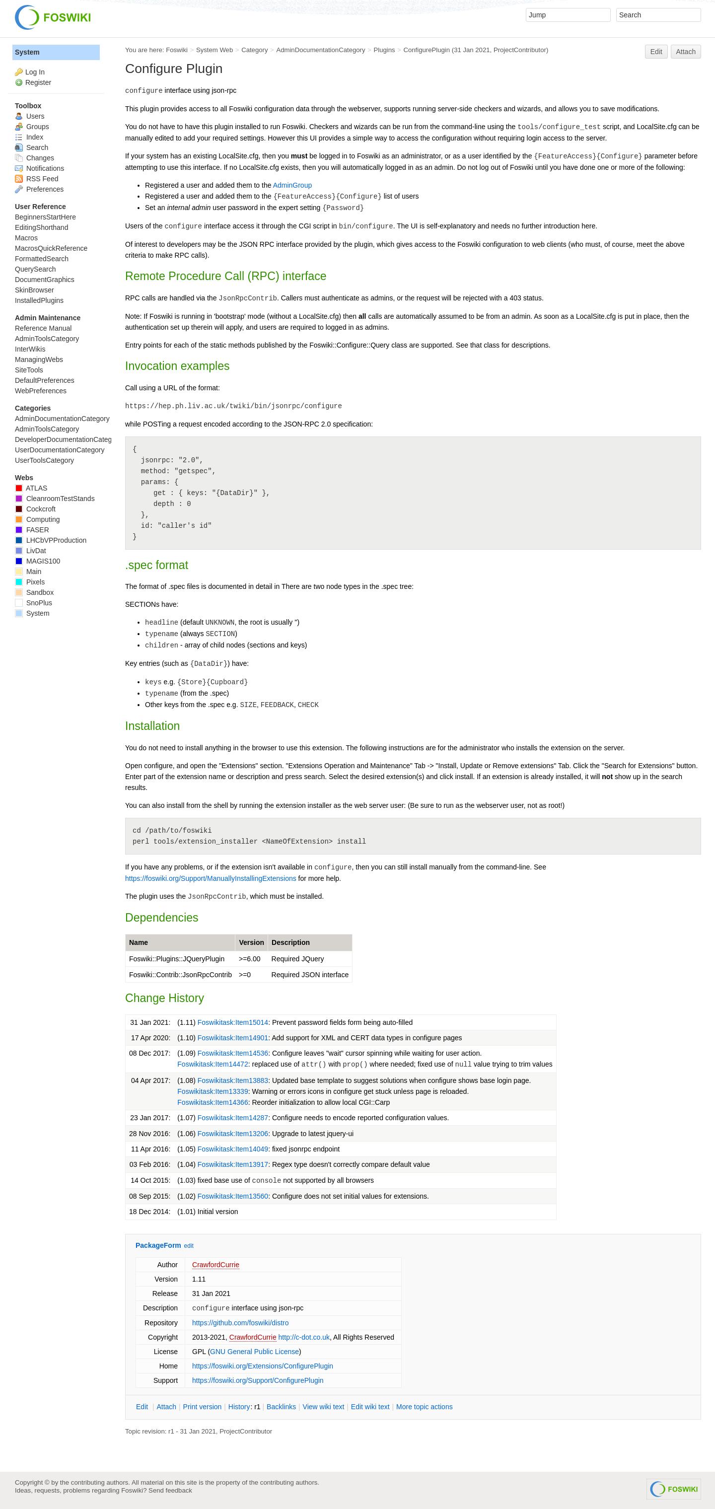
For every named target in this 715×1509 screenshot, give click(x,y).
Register (38, 82)
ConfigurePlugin (426, 50)
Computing (37, 519)
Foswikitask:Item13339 (212, 1091)
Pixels (30, 582)
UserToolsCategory (44, 460)
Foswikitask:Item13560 (233, 1196)
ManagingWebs (39, 359)
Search (31, 147)
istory (239, 1407)
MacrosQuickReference (51, 248)
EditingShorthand (41, 227)
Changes (34, 158)
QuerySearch (35, 269)
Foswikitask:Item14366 (212, 1102)
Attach (686, 52)
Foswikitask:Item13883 (233, 1080)
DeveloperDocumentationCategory (68, 439)
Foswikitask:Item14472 (212, 1064)
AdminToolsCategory (47, 339)
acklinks (281, 1407)
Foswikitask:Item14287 (233, 1118)
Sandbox (34, 592)
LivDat (30, 551)
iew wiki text (324, 1407)
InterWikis (30, 349)
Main (28, 571)
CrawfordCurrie (215, 1265)
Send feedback (170, 1490)
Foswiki (177, 50)
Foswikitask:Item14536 (233, 1053)
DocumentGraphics (44, 280)
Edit (656, 52)
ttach (166, 1407)
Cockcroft (35, 509)
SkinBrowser (34, 290)
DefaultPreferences (44, 380)
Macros (26, 238)
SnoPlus (33, 603)
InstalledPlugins (39, 300)
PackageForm (158, 1245)
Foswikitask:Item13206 (233, 1134)
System (27, 52)
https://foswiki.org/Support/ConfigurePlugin (258, 1380)
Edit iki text (370, 1407)
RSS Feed (36, 179)
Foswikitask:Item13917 (233, 1164)
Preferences (39, 189)
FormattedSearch (42, 259)
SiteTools (29, 370)
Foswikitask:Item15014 (233, 1022)
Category (254, 50)
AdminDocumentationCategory (320, 50)
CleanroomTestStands (55, 499)
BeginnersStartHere (45, 217)
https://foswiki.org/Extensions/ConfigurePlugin (262, 1366)
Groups (32, 127)
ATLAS (31, 488)
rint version (202, 1407)
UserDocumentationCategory (60, 450)
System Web (214, 50)
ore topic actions (424, 1407)
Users (29, 116)
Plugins (384, 50)
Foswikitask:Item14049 (233, 1149)
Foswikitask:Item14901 (233, 1038)
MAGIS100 (37, 561)
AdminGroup (292, 185)
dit (143, 1407)
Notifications (39, 168)
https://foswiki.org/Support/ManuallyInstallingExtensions (210, 878)
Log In (35, 72)
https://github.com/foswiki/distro (240, 1323)
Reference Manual (43, 328)
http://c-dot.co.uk (304, 1337)
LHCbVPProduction (50, 540)
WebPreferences (41, 391)
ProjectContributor (520, 50)
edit (189, 1245)
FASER (32, 530)
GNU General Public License (254, 1352)
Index (29, 137)
